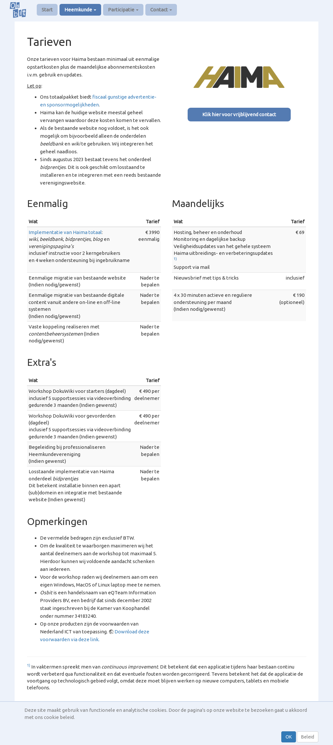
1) (175, 259)
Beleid (307, 736)
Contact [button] (161, 9)
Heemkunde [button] (80, 9)
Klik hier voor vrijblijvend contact (239, 114)
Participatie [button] (123, 9)
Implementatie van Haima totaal (65, 232)
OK (289, 736)
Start (47, 9)
